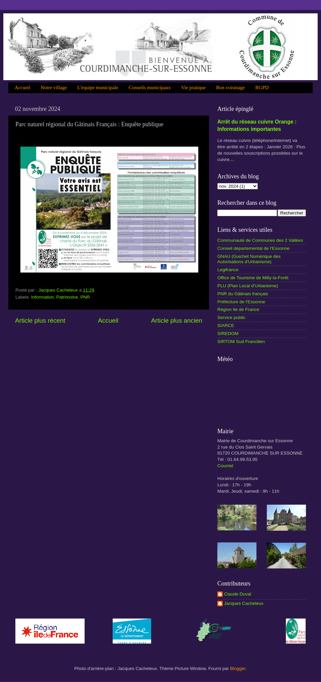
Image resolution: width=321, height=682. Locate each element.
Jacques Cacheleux (243, 603)
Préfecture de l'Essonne (241, 301)
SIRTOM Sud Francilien (241, 341)
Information (42, 297)
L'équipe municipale (97, 87)
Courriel (225, 465)
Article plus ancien (176, 320)
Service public (231, 317)
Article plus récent (40, 320)
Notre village (53, 87)
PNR (85, 297)
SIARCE (225, 325)
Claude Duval (237, 593)
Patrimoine (67, 297)
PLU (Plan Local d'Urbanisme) (247, 285)
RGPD (262, 87)
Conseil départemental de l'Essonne (253, 248)
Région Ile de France (238, 309)
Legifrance (227, 269)
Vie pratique (193, 87)
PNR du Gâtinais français (242, 293)
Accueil (22, 87)
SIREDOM (227, 333)
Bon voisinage (230, 87)
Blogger (237, 668)
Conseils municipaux (149, 87)
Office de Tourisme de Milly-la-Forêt (253, 277)
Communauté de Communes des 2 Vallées (260, 240)
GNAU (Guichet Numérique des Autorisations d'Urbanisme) (249, 259)
